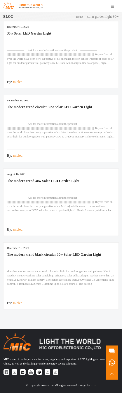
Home (79, 16)
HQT (93, 385)
